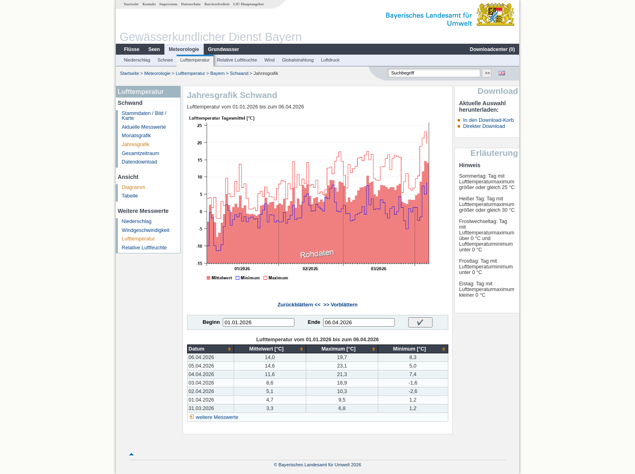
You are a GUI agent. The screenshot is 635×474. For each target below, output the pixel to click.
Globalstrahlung (297, 59)
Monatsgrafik (136, 135)
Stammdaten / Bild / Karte (144, 116)
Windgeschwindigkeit (146, 230)
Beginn (211, 322)
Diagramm (133, 187)
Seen (154, 49)
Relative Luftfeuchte (237, 59)
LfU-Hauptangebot (248, 4)
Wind (269, 59)
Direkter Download (484, 126)
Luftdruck (330, 59)
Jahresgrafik (136, 144)
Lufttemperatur (195, 59)
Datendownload (140, 162)
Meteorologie (184, 49)
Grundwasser (223, 49)
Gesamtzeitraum (140, 153)
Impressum (168, 4)
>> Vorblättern (341, 305)
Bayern (217, 73)
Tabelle (130, 196)
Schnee (165, 59)
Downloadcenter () (492, 49)
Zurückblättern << (298, 305)
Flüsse (131, 49)
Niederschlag (137, 59)
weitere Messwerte (217, 417)
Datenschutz (191, 4)
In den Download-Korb (488, 120)
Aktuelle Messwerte (144, 127)
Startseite (131, 4)
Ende (314, 322)
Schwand (239, 73)
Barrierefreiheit (217, 4)
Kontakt (149, 4)
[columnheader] (210, 349)
